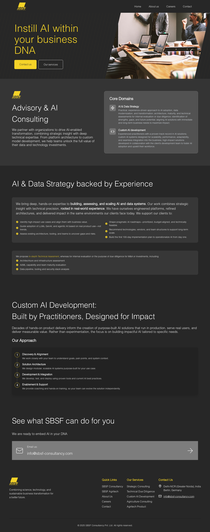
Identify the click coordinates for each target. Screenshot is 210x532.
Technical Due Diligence (141, 491)
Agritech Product (136, 506)
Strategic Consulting (138, 486)
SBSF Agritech (110, 491)
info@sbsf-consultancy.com (50, 453)
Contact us (25, 64)
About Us (107, 496)
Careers (170, 6)
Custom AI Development (140, 496)
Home (137, 6)
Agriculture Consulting (139, 501)
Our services (51, 64)
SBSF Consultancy (112, 486)
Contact (187, 6)
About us (154, 6)
